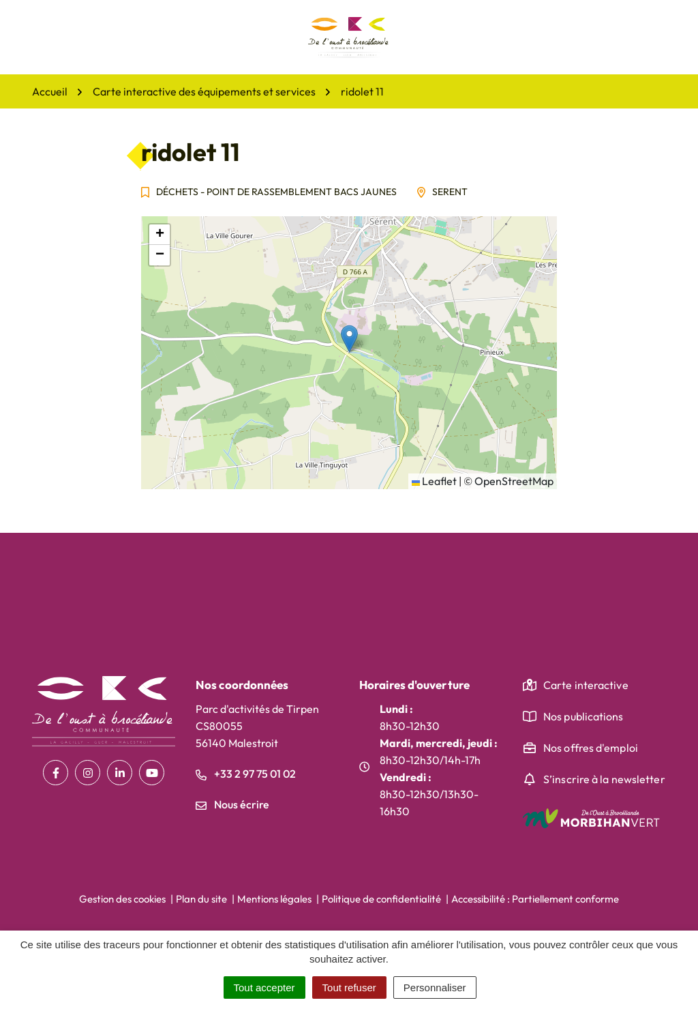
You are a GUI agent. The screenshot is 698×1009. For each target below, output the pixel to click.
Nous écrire (232, 804)
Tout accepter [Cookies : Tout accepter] (264, 987)
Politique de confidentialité (381, 898)
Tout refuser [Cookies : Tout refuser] (349, 987)
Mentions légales (274, 898)
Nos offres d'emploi (590, 748)
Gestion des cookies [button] (122, 898)
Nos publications (583, 716)
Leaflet (434, 481)
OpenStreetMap (513, 481)
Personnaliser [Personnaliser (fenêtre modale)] (435, 987)
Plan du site (201, 898)
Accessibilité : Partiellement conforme (535, 898)
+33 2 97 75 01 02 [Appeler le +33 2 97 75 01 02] (246, 773)
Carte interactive (585, 685)
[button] (349, 339)
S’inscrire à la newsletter (604, 779)
